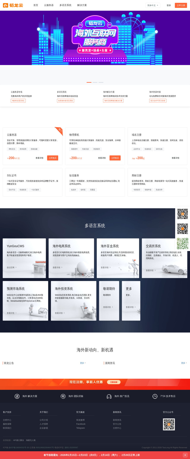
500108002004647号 (45, 447)
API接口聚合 (18, 440)
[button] (89, 82)
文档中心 (7, 420)
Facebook (80, 424)
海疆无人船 (31, 440)
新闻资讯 (117, 420)
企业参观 (44, 428)
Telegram (80, 428)
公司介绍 (44, 420)
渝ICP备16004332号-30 (19, 447)
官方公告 (117, 424)
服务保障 (7, 424)
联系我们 (7, 428)
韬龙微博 (80, 420)
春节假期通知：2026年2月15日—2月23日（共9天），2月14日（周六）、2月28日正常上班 (92, 455)
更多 (82, 363)
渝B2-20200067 (71, 447)
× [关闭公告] (185, 455)
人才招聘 (44, 424)
